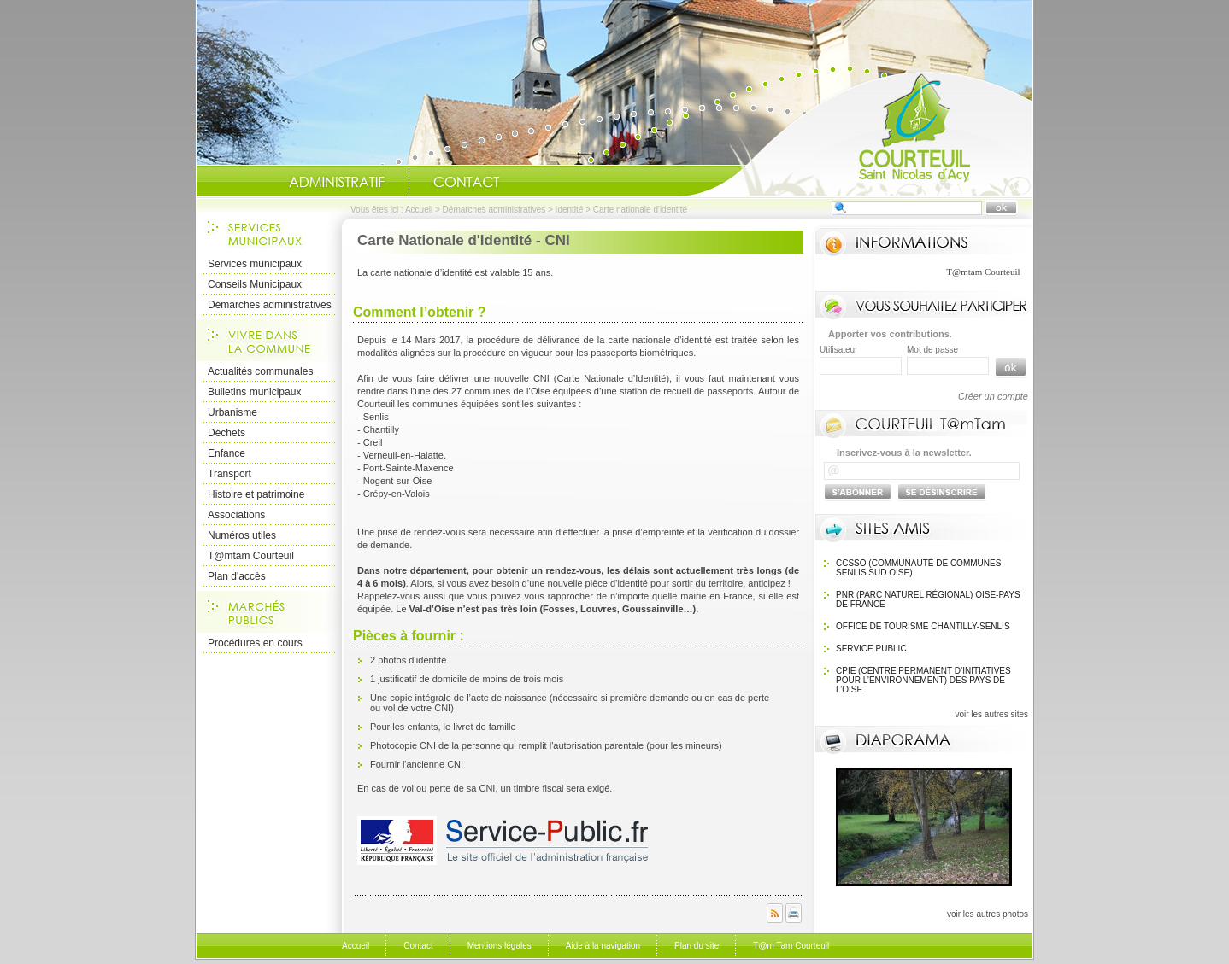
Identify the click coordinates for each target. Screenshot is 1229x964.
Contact (466, 182)
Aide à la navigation (603, 945)
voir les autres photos (987, 914)
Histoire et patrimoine (256, 494)
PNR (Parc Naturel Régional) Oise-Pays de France (928, 599)
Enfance (226, 453)
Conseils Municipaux (255, 284)
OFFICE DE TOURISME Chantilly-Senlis (923, 626)
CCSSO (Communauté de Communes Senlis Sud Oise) (918, 567)
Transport (229, 474)
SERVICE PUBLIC (871, 648)
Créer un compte (993, 396)
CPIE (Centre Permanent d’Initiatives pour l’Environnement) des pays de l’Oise (923, 680)
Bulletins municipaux (254, 392)
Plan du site (696, 945)
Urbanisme (232, 412)
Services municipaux (255, 264)
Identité (570, 209)
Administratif (337, 182)
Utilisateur (838, 349)
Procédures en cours (255, 643)
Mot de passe (932, 349)
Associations (236, 515)
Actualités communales (260, 371)
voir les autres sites (991, 714)
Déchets (226, 433)
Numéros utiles (242, 535)
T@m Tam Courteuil (791, 945)
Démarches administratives (494, 209)
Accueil (857, 133)
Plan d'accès (237, 576)
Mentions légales (499, 945)
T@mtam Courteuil (251, 556)
